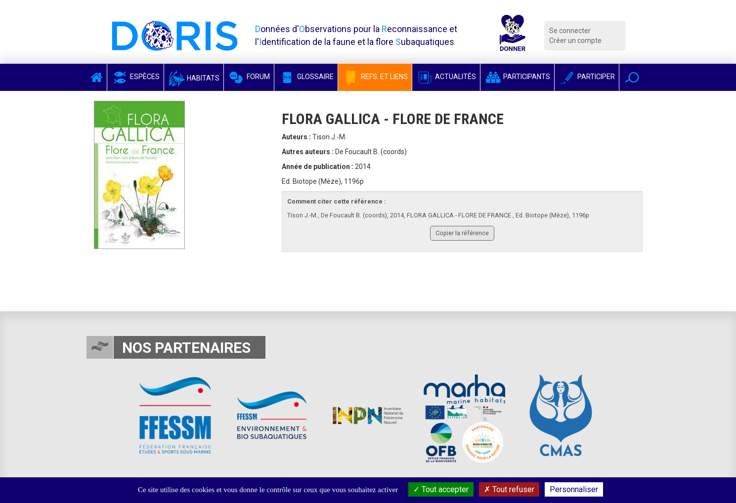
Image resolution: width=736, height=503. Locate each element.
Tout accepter (441, 489)
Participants (517, 77)
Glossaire (306, 77)
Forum (249, 77)
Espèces (135, 77)
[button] (632, 77)
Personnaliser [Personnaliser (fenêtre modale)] (574, 489)
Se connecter (570, 31)
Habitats (193, 78)
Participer (587, 77)
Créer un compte (575, 40)
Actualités (446, 77)
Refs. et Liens (375, 77)
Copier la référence (462, 233)
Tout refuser (509, 489)
